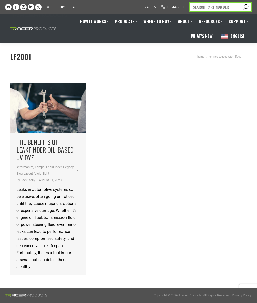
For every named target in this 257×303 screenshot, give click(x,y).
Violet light (41, 173)
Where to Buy (56, 6)
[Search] (220, 7)
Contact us (148, 6)
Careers (76, 6)
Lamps (40, 167)
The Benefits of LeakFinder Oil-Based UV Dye (45, 149)
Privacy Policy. (242, 295)
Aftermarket (24, 167)
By (25, 180)
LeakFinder (54, 167)
